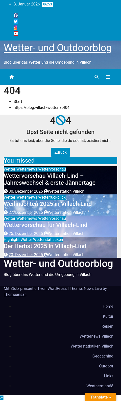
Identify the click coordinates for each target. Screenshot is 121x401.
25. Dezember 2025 (26, 233)
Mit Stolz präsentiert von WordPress (36, 288)
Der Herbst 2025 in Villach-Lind (45, 246)
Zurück (60, 152)
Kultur (108, 316)
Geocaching (103, 356)
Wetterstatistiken (48, 239)
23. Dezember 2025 (26, 254)
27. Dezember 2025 (26, 212)
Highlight (12, 239)
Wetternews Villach (96, 336)
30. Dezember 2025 (26, 191)
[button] (96, 77)
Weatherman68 (99, 386)
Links (108, 376)
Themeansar (14, 294)
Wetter (10, 169)
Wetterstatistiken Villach (92, 346)
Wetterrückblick (52, 197)
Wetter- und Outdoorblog (58, 48)
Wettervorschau (52, 169)
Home (108, 306)
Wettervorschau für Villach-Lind (45, 225)
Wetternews (27, 169)
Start (18, 101)
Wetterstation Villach (64, 191)
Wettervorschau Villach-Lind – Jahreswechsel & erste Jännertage (50, 179)
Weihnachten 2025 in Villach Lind (48, 203)
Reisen (107, 326)
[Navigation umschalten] (107, 77)
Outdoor (106, 366)
